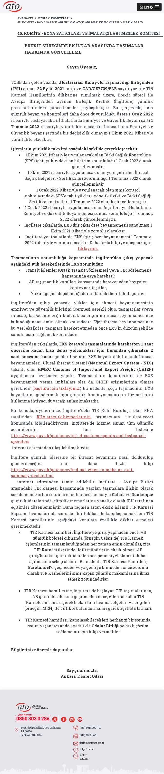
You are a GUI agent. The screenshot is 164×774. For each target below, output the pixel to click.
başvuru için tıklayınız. (57, 388)
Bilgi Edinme (87, 749)
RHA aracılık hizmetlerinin (64, 416)
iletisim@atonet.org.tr (91, 743)
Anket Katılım (84, 757)
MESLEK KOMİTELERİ (53, 18)
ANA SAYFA (25, 18)
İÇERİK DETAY (133, 22)
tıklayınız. (88, 248)
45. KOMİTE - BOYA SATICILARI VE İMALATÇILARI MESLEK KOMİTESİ (68, 22)
